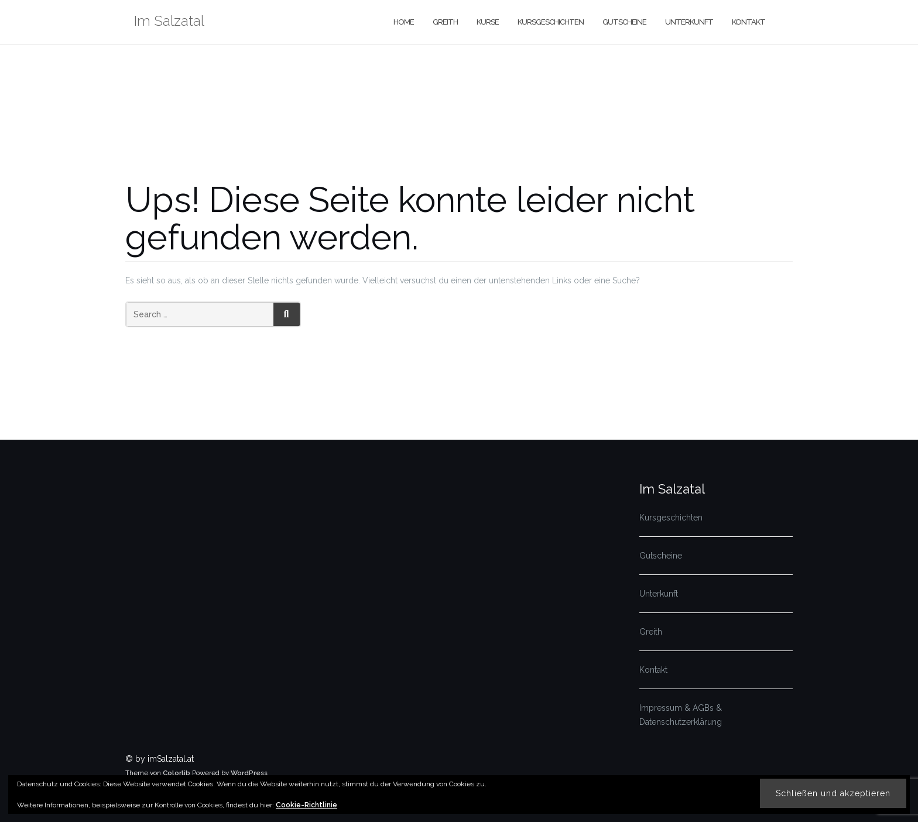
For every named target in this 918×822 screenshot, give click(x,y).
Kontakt (748, 22)
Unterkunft (689, 22)
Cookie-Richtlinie (306, 805)
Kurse (488, 22)
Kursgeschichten (551, 22)
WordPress (249, 773)
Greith (445, 22)
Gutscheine (624, 22)
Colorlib (176, 773)
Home (403, 22)
